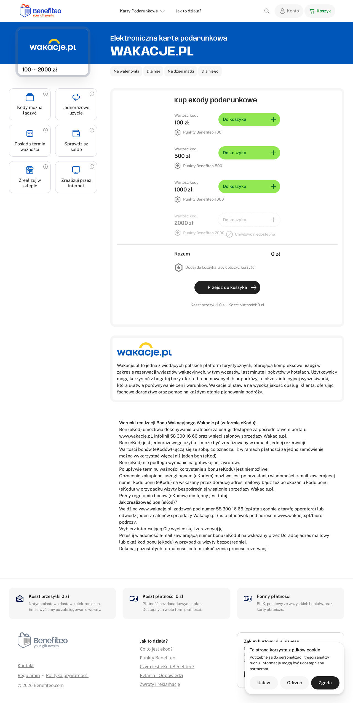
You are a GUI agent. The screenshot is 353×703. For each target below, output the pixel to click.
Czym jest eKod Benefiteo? (167, 667)
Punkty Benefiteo (157, 658)
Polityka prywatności (67, 675)
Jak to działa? (188, 11)
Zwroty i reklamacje (160, 684)
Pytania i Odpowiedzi (161, 675)
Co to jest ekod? (156, 649)
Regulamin (29, 675)
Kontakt (26, 665)
